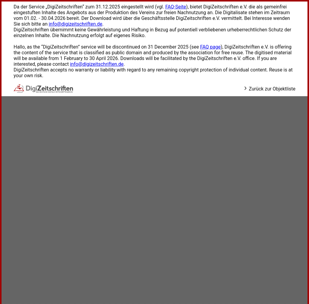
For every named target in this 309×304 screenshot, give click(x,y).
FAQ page (210, 47)
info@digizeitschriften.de (75, 24)
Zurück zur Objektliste (269, 89)
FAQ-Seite (175, 7)
